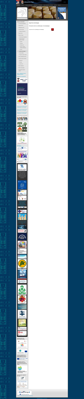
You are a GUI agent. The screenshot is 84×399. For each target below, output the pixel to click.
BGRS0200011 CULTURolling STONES (22, 147)
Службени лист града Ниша (21, 76)
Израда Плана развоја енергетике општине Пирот (25, 395)
